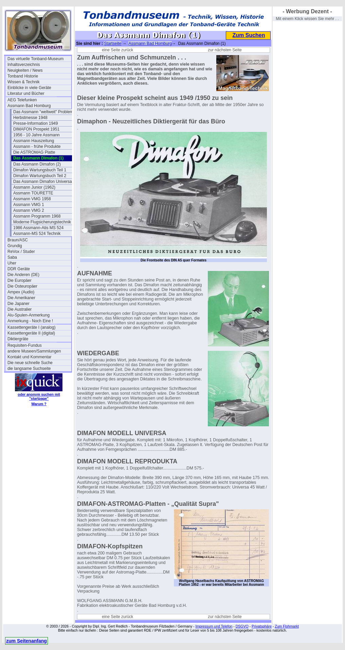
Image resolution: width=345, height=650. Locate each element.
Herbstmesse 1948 (30, 117)
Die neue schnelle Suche (30, 362)
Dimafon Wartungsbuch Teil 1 (39, 170)
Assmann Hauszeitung (33, 140)
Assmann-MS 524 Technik (36, 233)
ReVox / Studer (21, 251)
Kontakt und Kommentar (29, 357)
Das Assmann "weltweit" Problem (43, 111)
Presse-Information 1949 (35, 123)
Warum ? (39, 404)
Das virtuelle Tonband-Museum (35, 58)
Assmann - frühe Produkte (36, 146)
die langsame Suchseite (29, 368)
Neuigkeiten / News (24, 70)
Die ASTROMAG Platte (34, 152)
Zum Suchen (248, 35)
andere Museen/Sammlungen (34, 351)
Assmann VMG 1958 (32, 198)
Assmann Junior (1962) (34, 187)
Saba (12, 257)
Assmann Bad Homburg (29, 105)
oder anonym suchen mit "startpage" (39, 396)
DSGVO (242, 626)
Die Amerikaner (21, 297)
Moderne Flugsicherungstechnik (42, 222)
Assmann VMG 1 (28, 204)
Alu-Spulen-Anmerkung (28, 315)
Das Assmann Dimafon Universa (42, 181)
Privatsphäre (262, 626)
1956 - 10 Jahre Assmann (36, 135)
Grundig (14, 245)
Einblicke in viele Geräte (29, 87)
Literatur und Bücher (25, 93)
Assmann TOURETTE (33, 193)
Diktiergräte (17, 339)
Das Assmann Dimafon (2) (37, 164)
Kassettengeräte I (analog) (31, 327)
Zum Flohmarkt (287, 626)
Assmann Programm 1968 (36, 216)
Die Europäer (19, 280)
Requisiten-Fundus (24, 345)
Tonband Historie (22, 76)
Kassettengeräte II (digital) (31, 333)
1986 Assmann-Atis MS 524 (38, 227)
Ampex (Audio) (20, 292)
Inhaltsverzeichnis (23, 64)
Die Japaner (18, 303)
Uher (11, 263)
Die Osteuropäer (22, 286)
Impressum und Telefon (213, 626)
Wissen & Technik (23, 82)
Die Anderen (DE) (23, 274)
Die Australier (19, 309)
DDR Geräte (18, 269)
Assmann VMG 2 (28, 210)
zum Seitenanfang (26, 641)
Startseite (112, 43)
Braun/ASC (17, 240)
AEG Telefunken (22, 100)
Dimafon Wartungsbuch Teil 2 (39, 175)
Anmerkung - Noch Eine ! (30, 321)
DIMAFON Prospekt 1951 (36, 129)
